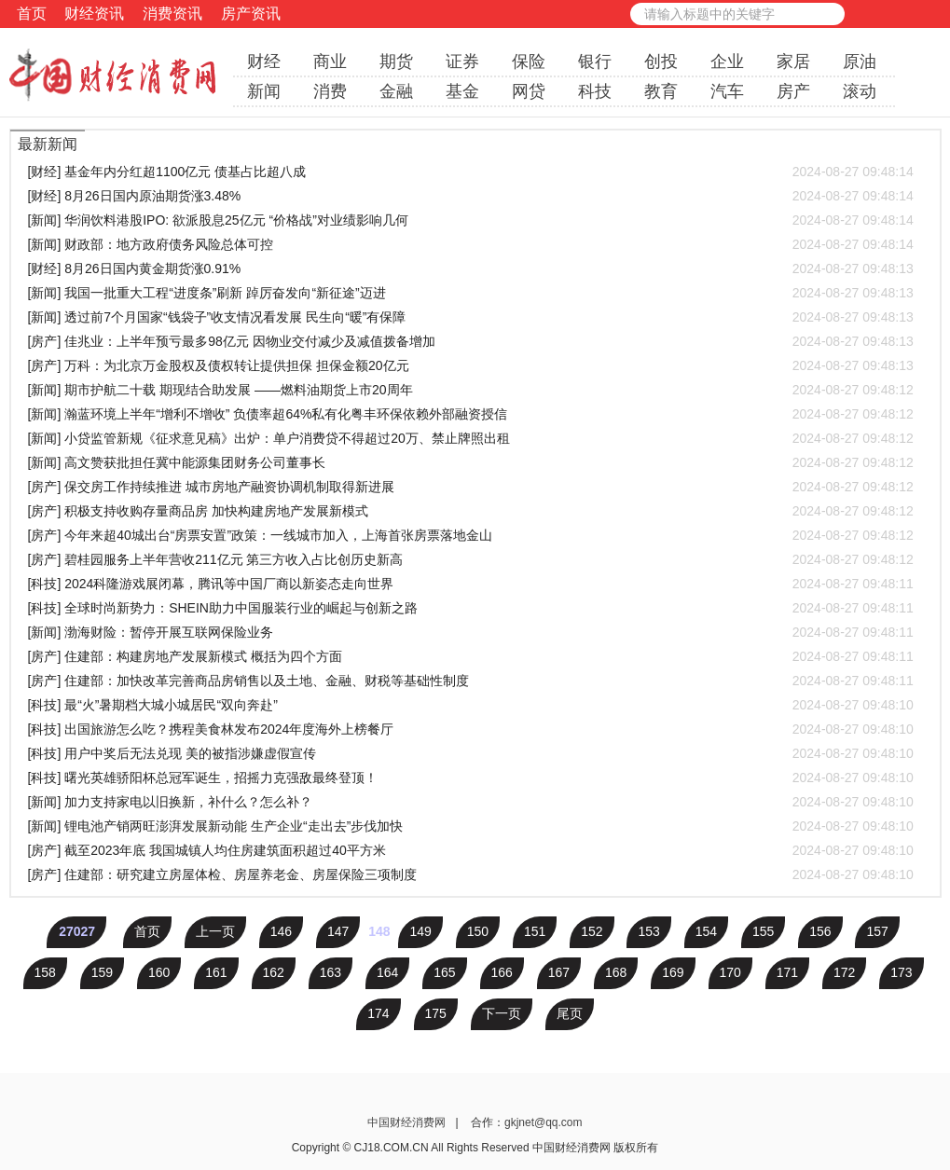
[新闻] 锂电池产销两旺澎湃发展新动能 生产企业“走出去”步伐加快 (471, 826)
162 (273, 972)
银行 (595, 61)
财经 (264, 61)
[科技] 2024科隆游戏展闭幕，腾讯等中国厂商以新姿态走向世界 (471, 583)
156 (820, 931)
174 (378, 1013)
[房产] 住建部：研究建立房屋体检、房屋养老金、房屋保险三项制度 (471, 874)
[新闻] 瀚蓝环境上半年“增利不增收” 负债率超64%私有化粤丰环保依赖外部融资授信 (471, 414)
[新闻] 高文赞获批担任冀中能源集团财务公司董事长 (471, 462)
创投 (661, 61)
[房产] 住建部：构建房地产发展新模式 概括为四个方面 (471, 656)
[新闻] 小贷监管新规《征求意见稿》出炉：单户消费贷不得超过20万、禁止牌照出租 (471, 438)
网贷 (528, 91)
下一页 (501, 1013)
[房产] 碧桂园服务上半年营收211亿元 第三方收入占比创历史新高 (471, 559)
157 (877, 931)
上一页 (215, 931)
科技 (595, 91)
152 (591, 931)
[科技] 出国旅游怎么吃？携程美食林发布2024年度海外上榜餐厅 (471, 729)
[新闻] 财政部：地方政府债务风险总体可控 (471, 244)
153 (648, 931)
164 (387, 972)
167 (559, 972)
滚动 (859, 91)
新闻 (264, 91)
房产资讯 (251, 13)
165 (444, 972)
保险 (528, 61)
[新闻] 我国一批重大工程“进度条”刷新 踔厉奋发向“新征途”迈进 (471, 293)
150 (478, 931)
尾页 (570, 1013)
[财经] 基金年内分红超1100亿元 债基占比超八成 (471, 171)
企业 (727, 61)
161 (216, 972)
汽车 (727, 91)
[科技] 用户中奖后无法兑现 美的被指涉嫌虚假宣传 (471, 753)
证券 (462, 61)
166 (502, 972)
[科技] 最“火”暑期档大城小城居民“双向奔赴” (471, 705)
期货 (396, 61)
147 (338, 931)
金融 (396, 91)
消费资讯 (172, 13)
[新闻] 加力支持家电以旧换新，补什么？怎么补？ (471, 802)
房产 (793, 91)
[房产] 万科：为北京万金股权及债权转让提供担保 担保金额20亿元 (471, 365)
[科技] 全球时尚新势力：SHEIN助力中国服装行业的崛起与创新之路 (471, 608)
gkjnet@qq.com (543, 1122)
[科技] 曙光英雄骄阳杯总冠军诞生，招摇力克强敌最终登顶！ (471, 777)
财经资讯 (94, 13)
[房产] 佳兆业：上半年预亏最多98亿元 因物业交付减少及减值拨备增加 (471, 341)
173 (901, 972)
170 (730, 972)
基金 (462, 91)
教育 (661, 91)
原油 (859, 61)
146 (281, 931)
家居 (793, 61)
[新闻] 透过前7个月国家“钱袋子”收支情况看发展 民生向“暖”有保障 (471, 317)
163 (330, 972)
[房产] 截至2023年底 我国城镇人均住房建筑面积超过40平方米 (471, 850)
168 (615, 972)
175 (436, 1013)
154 (706, 931)
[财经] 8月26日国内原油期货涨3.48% (471, 196)
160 (159, 972)
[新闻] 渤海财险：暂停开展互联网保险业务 (471, 632)
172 (844, 972)
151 (534, 931)
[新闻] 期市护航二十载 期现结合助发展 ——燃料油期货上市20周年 (471, 390)
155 (763, 931)
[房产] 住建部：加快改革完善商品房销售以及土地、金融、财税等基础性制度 (471, 680)
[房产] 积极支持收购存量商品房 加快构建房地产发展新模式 (471, 511)
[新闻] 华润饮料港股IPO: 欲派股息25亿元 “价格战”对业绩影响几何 (471, 220)
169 (672, 972)
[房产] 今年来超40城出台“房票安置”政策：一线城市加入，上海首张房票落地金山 (471, 535)
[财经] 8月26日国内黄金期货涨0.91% (471, 268)
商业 (330, 61)
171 (787, 972)
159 (102, 972)
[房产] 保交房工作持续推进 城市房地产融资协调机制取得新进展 (471, 487)
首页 (32, 13)
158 (45, 972)
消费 (330, 91)
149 (420, 931)
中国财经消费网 (407, 1122)
